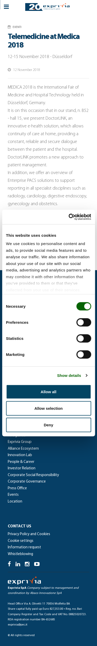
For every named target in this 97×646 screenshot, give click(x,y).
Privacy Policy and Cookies (29, 534)
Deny (48, 424)
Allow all (48, 391)
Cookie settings (20, 541)
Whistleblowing (20, 554)
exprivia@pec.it (17, 624)
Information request (24, 547)
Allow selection (48, 408)
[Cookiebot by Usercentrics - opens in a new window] (69, 217)
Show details (69, 375)
